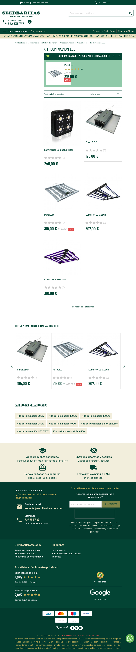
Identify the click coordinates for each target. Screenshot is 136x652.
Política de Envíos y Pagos (29, 556)
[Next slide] (119, 56)
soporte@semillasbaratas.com (43, 508)
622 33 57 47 (32, 520)
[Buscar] (101, 13)
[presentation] (95, 513)
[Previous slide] (114, 56)
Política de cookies (25, 553)
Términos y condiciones (27, 550)
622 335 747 (104, 2)
